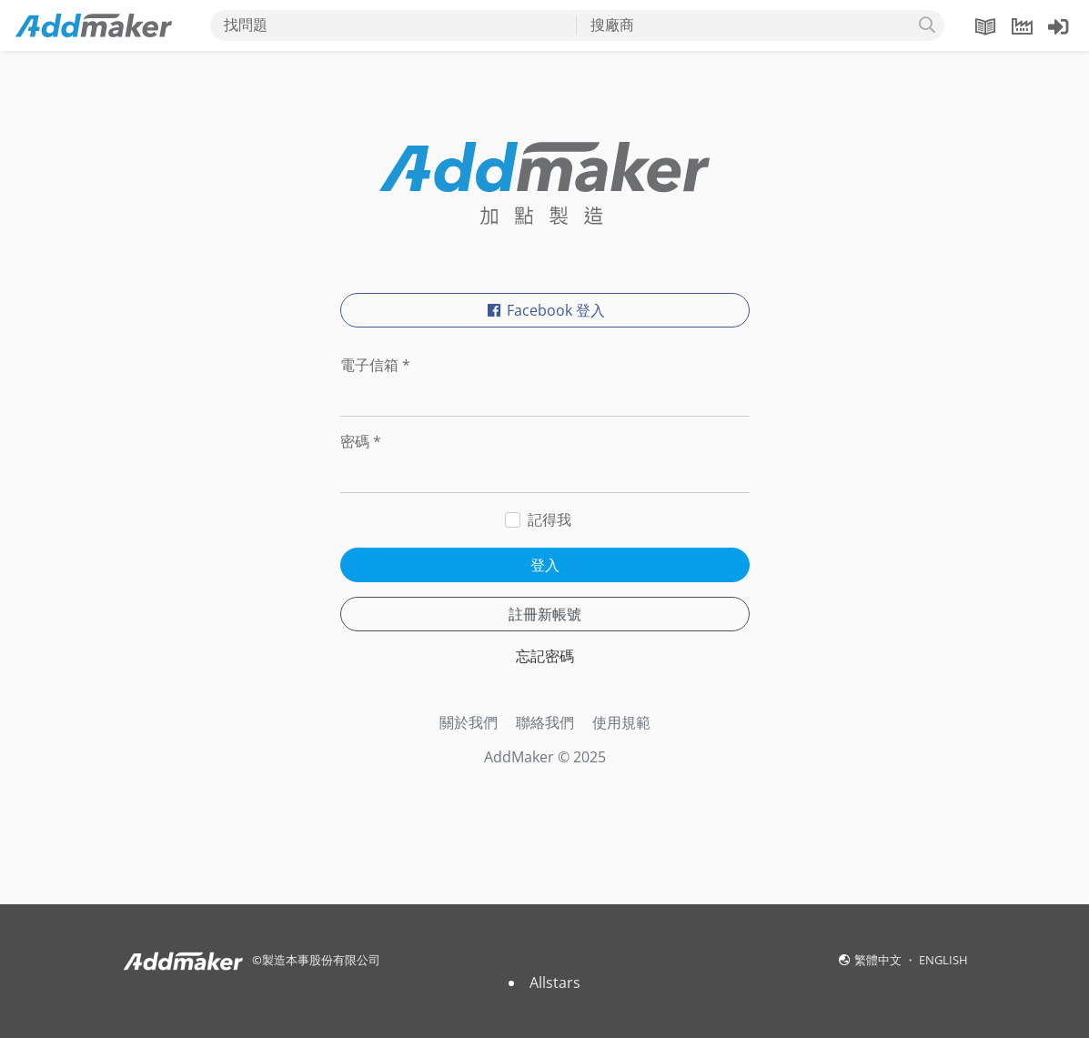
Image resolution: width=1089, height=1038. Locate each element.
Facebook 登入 (545, 310)
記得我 (549, 519)
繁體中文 (879, 960)
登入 (545, 565)
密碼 (360, 441)
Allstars (554, 982)
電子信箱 (375, 365)
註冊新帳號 (545, 614)
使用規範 (621, 722)
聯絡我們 (545, 722)
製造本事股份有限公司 (321, 960)
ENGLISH (943, 960)
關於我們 (468, 722)
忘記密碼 (545, 656)
